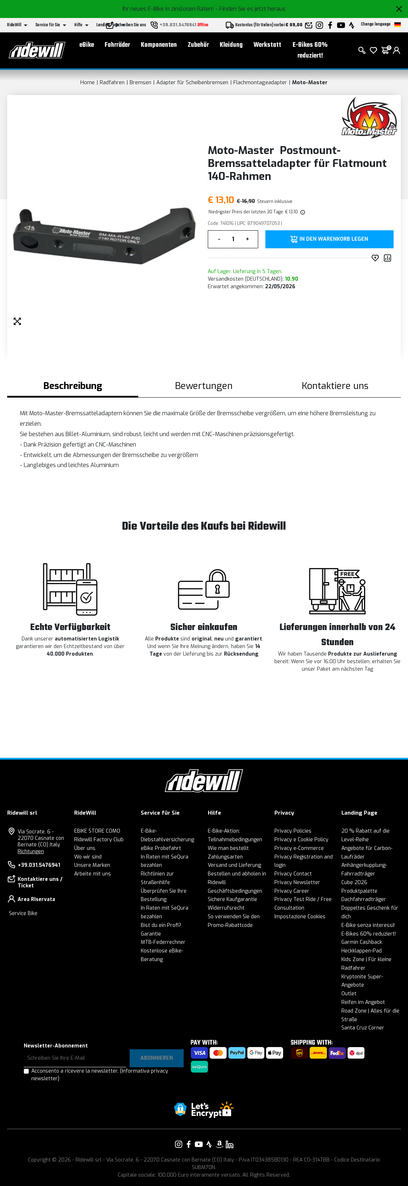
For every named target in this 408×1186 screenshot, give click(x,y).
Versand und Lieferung (234, 865)
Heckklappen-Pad (361, 950)
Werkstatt (267, 45)
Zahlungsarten (225, 857)
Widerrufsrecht (226, 908)
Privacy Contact (293, 873)
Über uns (84, 848)
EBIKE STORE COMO (97, 831)
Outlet (349, 993)
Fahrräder (117, 45)
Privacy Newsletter (297, 882)
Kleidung (231, 45)
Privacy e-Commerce (299, 848)
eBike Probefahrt (161, 848)
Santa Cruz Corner (362, 1027)
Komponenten (159, 45)
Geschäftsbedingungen (235, 891)
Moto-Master (310, 82)
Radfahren (112, 82)
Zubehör (198, 45)
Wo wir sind (88, 857)
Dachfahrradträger (363, 899)
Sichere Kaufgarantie (232, 899)
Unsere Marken (92, 865)
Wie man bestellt (228, 848)
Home (87, 82)
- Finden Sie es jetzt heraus (250, 9)
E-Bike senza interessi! (368, 925)
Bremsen (140, 82)
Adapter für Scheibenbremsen (192, 82)
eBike (87, 45)
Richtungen (31, 851)
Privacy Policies (292, 831)
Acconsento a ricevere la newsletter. (99, 1075)
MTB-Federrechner (163, 942)
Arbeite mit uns (92, 873)
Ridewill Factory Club (99, 839)
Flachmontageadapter (260, 82)
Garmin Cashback (361, 942)
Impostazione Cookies (300, 916)
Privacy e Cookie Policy (301, 839)
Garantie (151, 934)
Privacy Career (291, 891)
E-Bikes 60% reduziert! (310, 50)
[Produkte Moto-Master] (369, 117)
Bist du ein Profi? (161, 925)
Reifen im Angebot (363, 1002)
